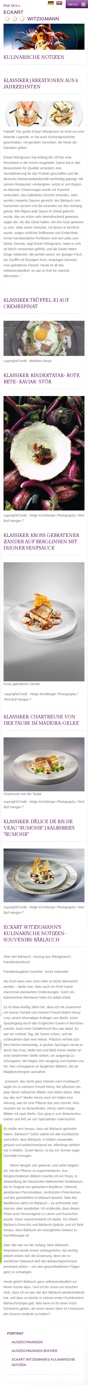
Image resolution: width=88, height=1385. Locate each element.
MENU (76, 4)
